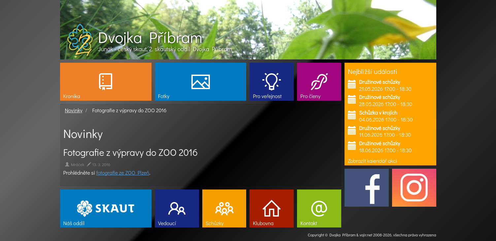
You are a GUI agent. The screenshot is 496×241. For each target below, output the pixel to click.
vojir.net (365, 234)
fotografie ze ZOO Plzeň (122, 172)
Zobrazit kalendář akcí (372, 160)
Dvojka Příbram (150, 37)
